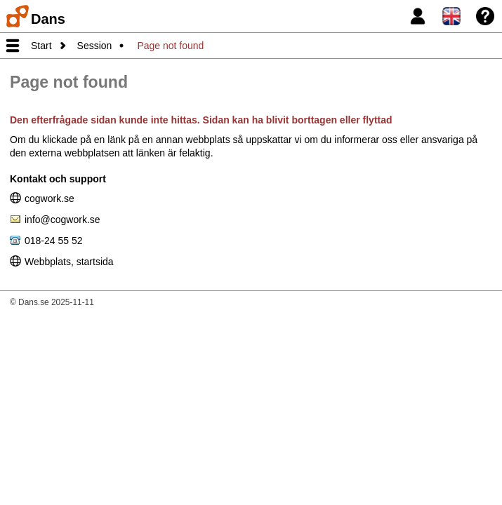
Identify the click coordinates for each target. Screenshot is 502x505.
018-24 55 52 (54, 239)
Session (94, 45)
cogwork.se (49, 197)
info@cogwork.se (62, 218)
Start (41, 45)
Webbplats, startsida (69, 261)
